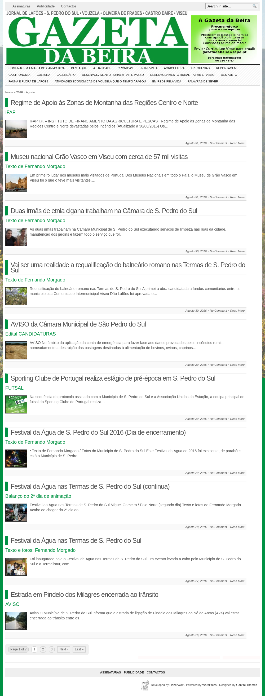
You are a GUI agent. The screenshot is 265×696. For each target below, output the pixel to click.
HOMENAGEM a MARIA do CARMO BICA (36, 68)
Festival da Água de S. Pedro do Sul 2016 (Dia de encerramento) (98, 432)
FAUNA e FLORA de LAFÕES (28, 81)
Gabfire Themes (246, 684)
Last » (79, 649)
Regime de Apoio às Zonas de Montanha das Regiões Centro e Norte (104, 102)
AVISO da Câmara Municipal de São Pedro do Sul (78, 324)
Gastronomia (19, 74)
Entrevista (148, 68)
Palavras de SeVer (203, 81)
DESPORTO (229, 74)
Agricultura (174, 68)
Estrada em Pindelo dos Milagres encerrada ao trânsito (84, 594)
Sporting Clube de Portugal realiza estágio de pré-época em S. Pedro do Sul (113, 378)
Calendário (66, 74)
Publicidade (46, 6)
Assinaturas (21, 6)
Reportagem (226, 68)
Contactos (69, 6)
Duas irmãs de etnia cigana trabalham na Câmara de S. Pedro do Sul (104, 210)
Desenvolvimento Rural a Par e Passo (113, 74)
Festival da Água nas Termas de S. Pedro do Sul (76, 540)
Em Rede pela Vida (166, 81)
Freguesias (200, 68)
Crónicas (125, 68)
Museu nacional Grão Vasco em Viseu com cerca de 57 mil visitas (99, 156)
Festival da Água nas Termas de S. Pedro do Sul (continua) (90, 486)
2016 (19, 92)
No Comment (218, 143)
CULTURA (43, 74)
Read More (237, 143)
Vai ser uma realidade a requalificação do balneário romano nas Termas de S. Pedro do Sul (128, 267)
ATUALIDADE (102, 68)
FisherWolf (176, 684)
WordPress (209, 684)
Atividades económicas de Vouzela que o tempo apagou (100, 81)
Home (9, 92)
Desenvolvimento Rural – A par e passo (182, 74)
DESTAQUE (79, 68)
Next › (63, 649)
